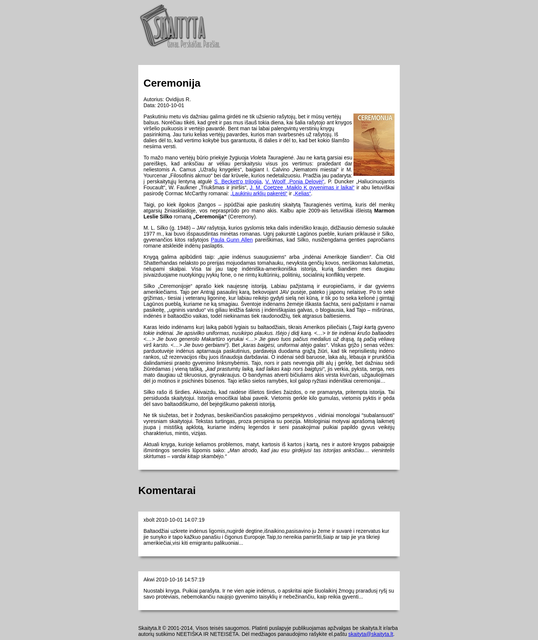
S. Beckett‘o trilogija (238, 181)
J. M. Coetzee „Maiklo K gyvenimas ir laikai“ (302, 187)
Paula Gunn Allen (232, 240)
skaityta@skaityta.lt (370, 634)
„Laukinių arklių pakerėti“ (259, 193)
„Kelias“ (302, 193)
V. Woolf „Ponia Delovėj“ (294, 181)
